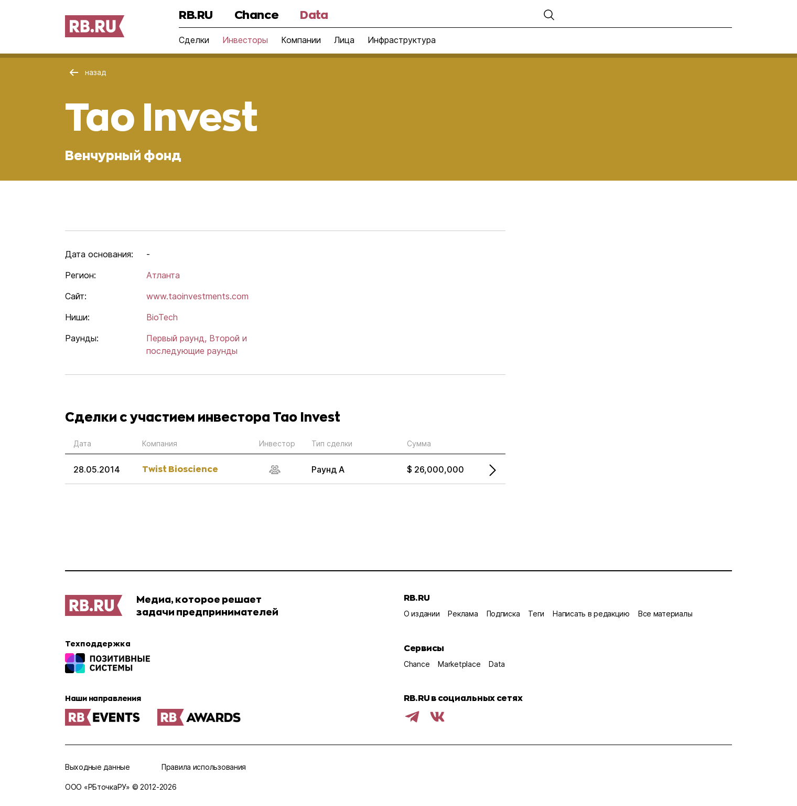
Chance (256, 14)
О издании (421, 613)
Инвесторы (245, 40)
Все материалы (665, 613)
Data (314, 14)
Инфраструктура (402, 40)
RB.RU (196, 14)
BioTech (162, 317)
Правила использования (203, 766)
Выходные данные (97, 766)
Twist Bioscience (180, 468)
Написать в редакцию (591, 613)
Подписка (503, 613)
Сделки (194, 40)
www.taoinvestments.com (197, 296)
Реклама (463, 613)
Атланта (163, 275)
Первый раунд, (176, 338)
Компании (301, 40)
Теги (536, 613)
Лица (344, 40)
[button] (542, 14)
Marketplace (459, 664)
